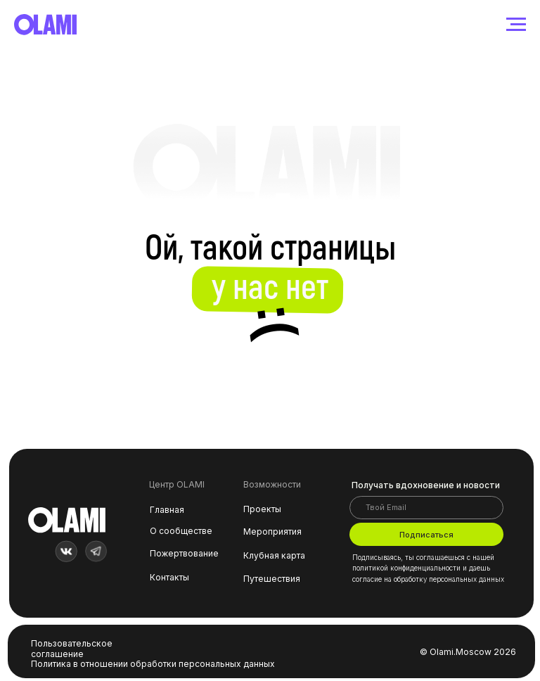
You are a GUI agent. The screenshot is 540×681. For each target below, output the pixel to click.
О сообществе (181, 531)
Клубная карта (274, 555)
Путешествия (271, 578)
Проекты (262, 509)
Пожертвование (184, 553)
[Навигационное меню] (516, 25)
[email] (426, 507)
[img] (66, 551)
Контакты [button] (169, 577)
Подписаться (426, 535)
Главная (167, 509)
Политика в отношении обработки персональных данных (153, 663)
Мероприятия (272, 531)
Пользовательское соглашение (71, 648)
